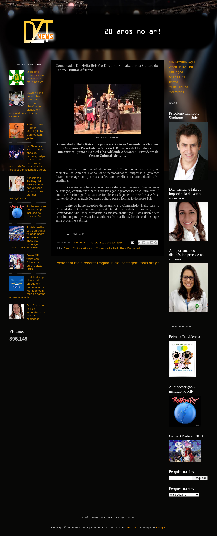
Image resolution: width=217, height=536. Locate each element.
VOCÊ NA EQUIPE (181, 67)
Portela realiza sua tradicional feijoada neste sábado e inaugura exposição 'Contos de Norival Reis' (27, 237)
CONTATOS (176, 92)
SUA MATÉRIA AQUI (182, 62)
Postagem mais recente (76, 263)
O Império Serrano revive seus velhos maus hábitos (35, 77)
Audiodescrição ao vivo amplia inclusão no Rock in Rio (36, 211)
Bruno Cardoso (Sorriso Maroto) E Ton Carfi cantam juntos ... (35, 131)
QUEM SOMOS (179, 87)
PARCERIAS (177, 77)
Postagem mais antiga (140, 263)
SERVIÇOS (176, 72)
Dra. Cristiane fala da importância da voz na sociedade (35, 312)
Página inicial (108, 263)
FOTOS (174, 82)
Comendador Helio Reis (111, 248)
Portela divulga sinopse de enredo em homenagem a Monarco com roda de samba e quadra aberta (27, 287)
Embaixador (134, 248)
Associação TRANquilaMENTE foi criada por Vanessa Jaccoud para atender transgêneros (26, 188)
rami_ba (131, 527)
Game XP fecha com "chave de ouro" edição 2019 (34, 262)
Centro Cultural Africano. (79, 248)
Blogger (160, 527)
